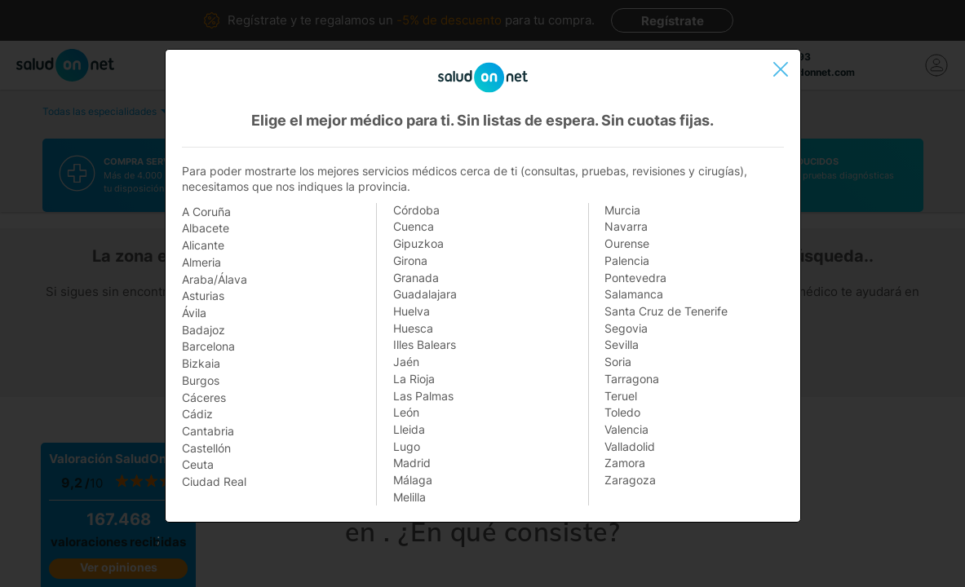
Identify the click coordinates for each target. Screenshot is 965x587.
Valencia (626, 429)
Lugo (406, 446)
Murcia (622, 210)
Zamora (624, 463)
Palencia (626, 260)
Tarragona (631, 379)
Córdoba (416, 210)
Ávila (194, 313)
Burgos (200, 380)
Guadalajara (425, 294)
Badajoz (203, 330)
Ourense (626, 243)
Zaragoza (630, 480)
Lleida (409, 429)
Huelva (411, 311)
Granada (416, 278)
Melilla (409, 497)
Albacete (205, 228)
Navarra (626, 226)
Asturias (203, 295)
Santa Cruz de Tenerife (666, 311)
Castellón (206, 448)
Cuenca (413, 226)
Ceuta (198, 464)
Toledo (622, 412)
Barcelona (208, 346)
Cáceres (204, 397)
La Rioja (414, 379)
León (406, 412)
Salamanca (633, 294)
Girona (410, 260)
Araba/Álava (214, 279)
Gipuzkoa (418, 243)
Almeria (201, 262)
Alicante (203, 245)
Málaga (412, 480)
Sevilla (621, 344)
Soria (617, 362)
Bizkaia (201, 363)
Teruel (620, 396)
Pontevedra (635, 278)
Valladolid (629, 446)
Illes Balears (424, 344)
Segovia (626, 328)
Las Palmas (423, 396)
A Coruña (206, 211)
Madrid (412, 463)
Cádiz (197, 414)
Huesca (413, 328)
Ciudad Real (214, 481)
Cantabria (208, 431)
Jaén (406, 362)
